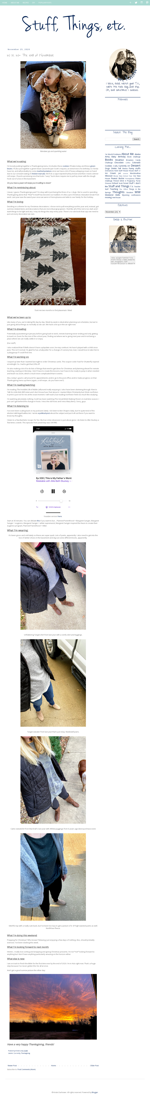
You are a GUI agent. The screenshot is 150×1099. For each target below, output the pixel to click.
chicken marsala (38, 173)
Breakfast (119, 160)
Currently (16, 1053)
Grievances (109, 171)
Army (107, 156)
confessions (135, 195)
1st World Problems (113, 154)
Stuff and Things (119, 186)
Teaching (114, 189)
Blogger (95, 1092)
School (115, 183)
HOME (4, 3)
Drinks (114, 168)
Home (53, 1065)
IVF (139, 171)
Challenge (109, 162)
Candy (138, 160)
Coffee (128, 163)
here (60, 516)
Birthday (122, 156)
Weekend (109, 195)
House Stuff (133, 171)
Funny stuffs (134, 168)
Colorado (136, 162)
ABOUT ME (15, 3)
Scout (125, 183)
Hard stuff (118, 171)
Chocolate (119, 162)
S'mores (108, 183)
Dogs (107, 168)
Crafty (115, 166)
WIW (137, 192)
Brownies (129, 160)
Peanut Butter (117, 178)
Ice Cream (110, 173)
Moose (115, 176)
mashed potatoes (44, 171)
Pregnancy (131, 181)
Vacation (129, 192)
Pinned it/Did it (119, 181)
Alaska (137, 154)
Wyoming (125, 195)
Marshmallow (135, 173)
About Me (127, 154)
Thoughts (118, 192)
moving (108, 197)
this (38, 520)
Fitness (125, 168)
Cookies (108, 165)
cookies (66, 166)
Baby (113, 156)
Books (109, 159)
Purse (138, 181)
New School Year (125, 176)
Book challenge (133, 157)
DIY (33, 3)
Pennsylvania (129, 178)
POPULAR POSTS (45, 3)
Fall (119, 168)
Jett (119, 173)
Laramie (125, 173)
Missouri (108, 175)
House (125, 171)
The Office (123, 189)
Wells (117, 195)
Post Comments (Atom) (26, 1069)
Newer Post (12, 1065)
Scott (121, 183)
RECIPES (26, 3)
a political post (44, 413)
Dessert (135, 165)
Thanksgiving (25, 1053)
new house (116, 197)
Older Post (94, 1065)
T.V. (132, 186)
